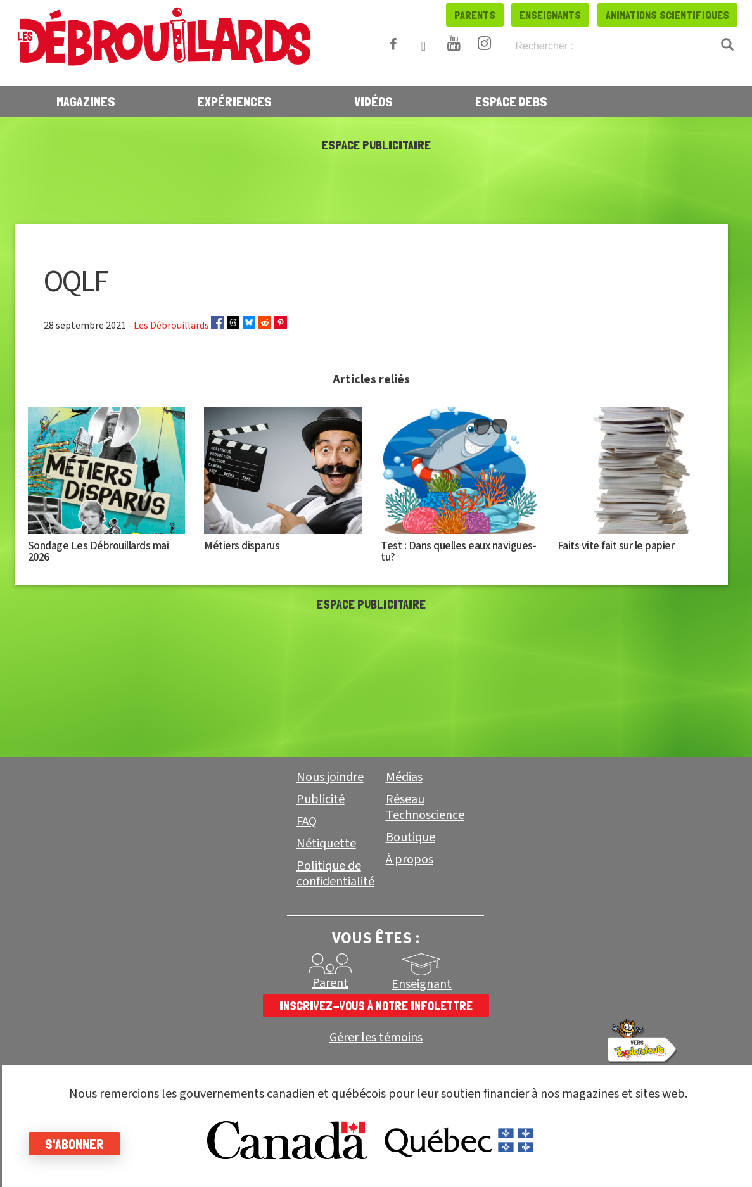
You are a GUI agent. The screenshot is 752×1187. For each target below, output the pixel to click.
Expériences (235, 101)
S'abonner (77, 1144)
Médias (404, 777)
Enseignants (550, 15)
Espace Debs (511, 101)
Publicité (320, 799)
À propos (409, 859)
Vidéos (373, 101)
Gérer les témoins (376, 1038)
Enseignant (422, 984)
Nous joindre (330, 777)
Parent (330, 983)
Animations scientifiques (667, 15)
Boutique (410, 837)
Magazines (85, 101)
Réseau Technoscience (425, 807)
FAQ (306, 821)
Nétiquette (326, 844)
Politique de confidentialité (335, 874)
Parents (474, 15)
